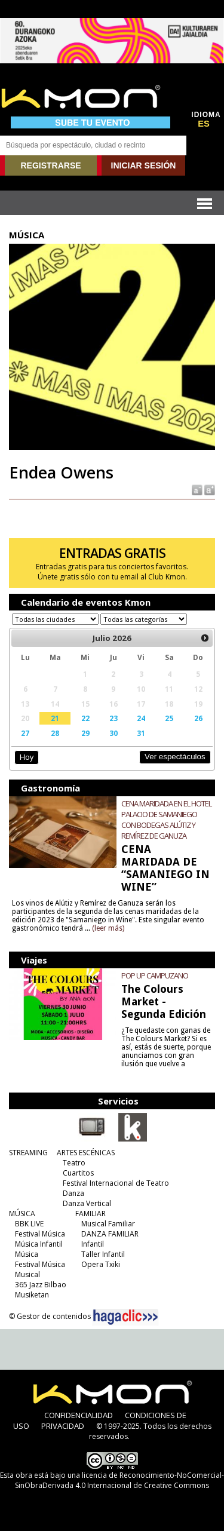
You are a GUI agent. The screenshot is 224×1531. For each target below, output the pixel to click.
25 (169, 718)
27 (25, 733)
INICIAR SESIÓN (143, 165)
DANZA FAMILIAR (110, 1234)
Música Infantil (39, 1244)
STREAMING (28, 1153)
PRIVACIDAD (62, 1425)
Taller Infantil (103, 1254)
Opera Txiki (100, 1264)
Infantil (92, 1244)
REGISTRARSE (50, 165)
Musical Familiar (108, 1224)
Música (26, 1254)
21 (55, 718)
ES (204, 123)
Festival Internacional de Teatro (116, 1183)
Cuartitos (78, 1173)
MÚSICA (22, 1213)
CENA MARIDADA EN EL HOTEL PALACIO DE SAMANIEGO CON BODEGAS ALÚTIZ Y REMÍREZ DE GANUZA (166, 819)
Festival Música (40, 1234)
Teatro (74, 1163)
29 (85, 733)
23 (113, 718)
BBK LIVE (29, 1224)
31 (141, 733)
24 (141, 718)
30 (113, 733)
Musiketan (32, 1295)
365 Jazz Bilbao (40, 1285)
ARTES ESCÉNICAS (86, 1153)
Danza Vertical (87, 1203)
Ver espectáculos (175, 756)
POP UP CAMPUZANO (154, 975)
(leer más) (108, 928)
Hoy (26, 757)
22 (85, 718)
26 (198, 718)
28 (55, 733)
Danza (73, 1193)
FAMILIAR (90, 1213)
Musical (27, 1274)
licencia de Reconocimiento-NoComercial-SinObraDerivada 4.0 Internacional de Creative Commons (119, 1480)
